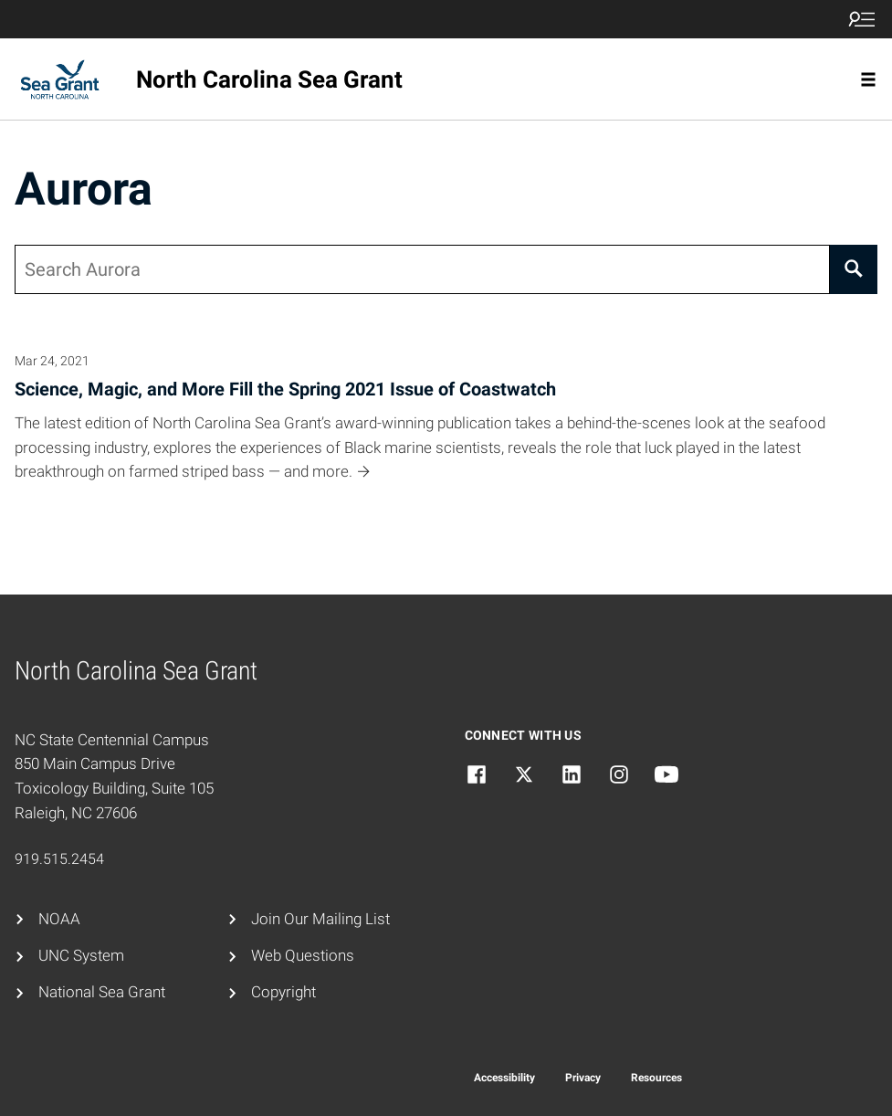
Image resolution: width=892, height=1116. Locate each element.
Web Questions (302, 955)
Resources (656, 1077)
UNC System (81, 955)
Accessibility (504, 1077)
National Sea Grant (101, 992)
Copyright (283, 992)
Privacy (583, 1077)
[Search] (853, 269)
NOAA (59, 919)
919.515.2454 (59, 859)
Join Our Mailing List (320, 919)
